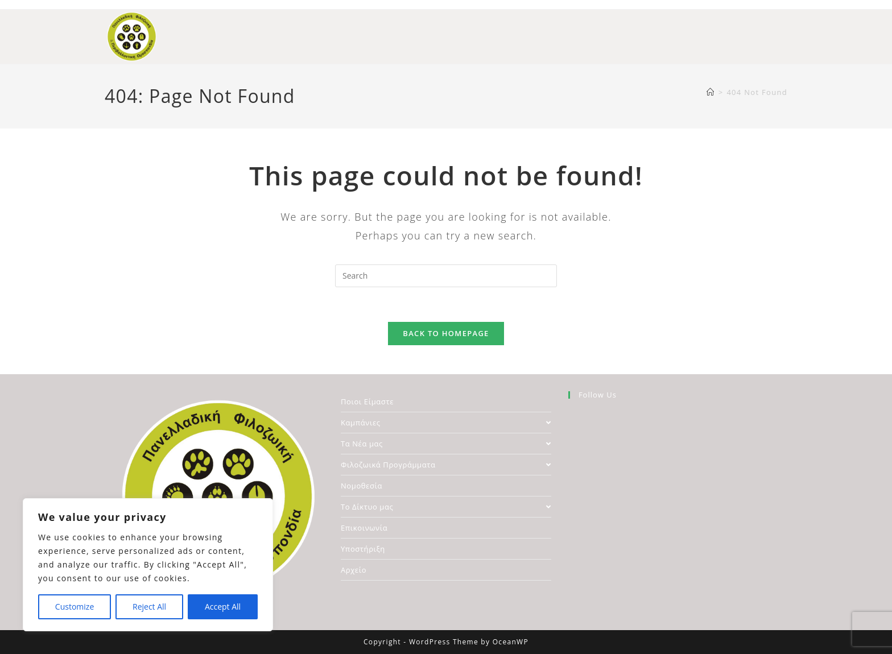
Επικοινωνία (364, 528)
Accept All (223, 606)
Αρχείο (353, 570)
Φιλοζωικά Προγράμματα (446, 465)
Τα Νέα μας (446, 443)
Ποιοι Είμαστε (367, 401)
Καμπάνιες (446, 422)
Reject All (149, 606)
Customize (74, 606)
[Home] (711, 92)
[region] (148, 564)
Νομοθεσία (361, 486)
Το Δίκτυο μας (446, 507)
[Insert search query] (446, 275)
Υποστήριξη (363, 549)
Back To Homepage (446, 333)
